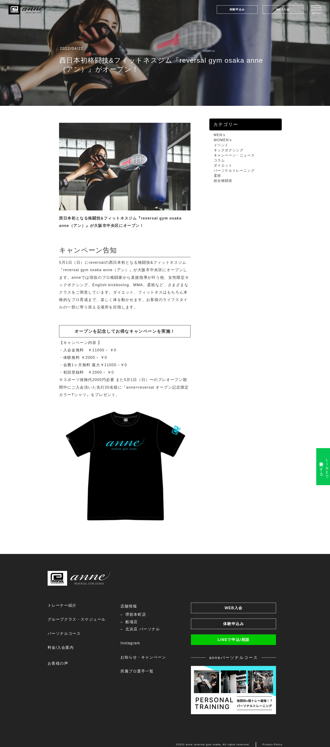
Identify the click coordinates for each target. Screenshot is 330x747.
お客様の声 (58, 663)
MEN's (219, 135)
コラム (219, 160)
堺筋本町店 (135, 614)
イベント (221, 145)
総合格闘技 (223, 180)
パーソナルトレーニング (234, 170)
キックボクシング (229, 150)
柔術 (217, 175)
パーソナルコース (64, 633)
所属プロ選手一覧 (137, 671)
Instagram (130, 643)
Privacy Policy (272, 744)
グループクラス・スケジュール (77, 619)
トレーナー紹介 (62, 605)
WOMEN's (223, 140)
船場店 (131, 622)
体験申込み (237, 9)
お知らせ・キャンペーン (143, 657)
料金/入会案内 (61, 647)
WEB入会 (283, 9)
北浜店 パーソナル (142, 629)
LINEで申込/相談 (234, 640)
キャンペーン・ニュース (234, 155)
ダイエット (223, 165)
